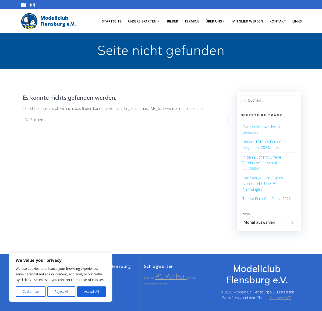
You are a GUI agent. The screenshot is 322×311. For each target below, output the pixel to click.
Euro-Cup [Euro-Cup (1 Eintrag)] (149, 277)
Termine (191, 21)
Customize (31, 291)
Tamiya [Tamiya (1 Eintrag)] (192, 277)
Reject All (61, 291)
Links (297, 21)
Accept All (91, 291)
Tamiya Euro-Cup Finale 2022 (266, 198)
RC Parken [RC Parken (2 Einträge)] (171, 276)
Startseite (112, 21)
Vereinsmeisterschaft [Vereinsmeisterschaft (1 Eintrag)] (155, 283)
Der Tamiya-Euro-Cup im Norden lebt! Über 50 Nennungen (262, 183)
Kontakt (277, 21)
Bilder (172, 21)
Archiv (245, 213)
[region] (60, 277)
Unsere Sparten (142, 21)
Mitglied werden (247, 21)
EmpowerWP (280, 297)
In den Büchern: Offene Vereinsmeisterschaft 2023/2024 (261, 163)
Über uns (214, 21)
